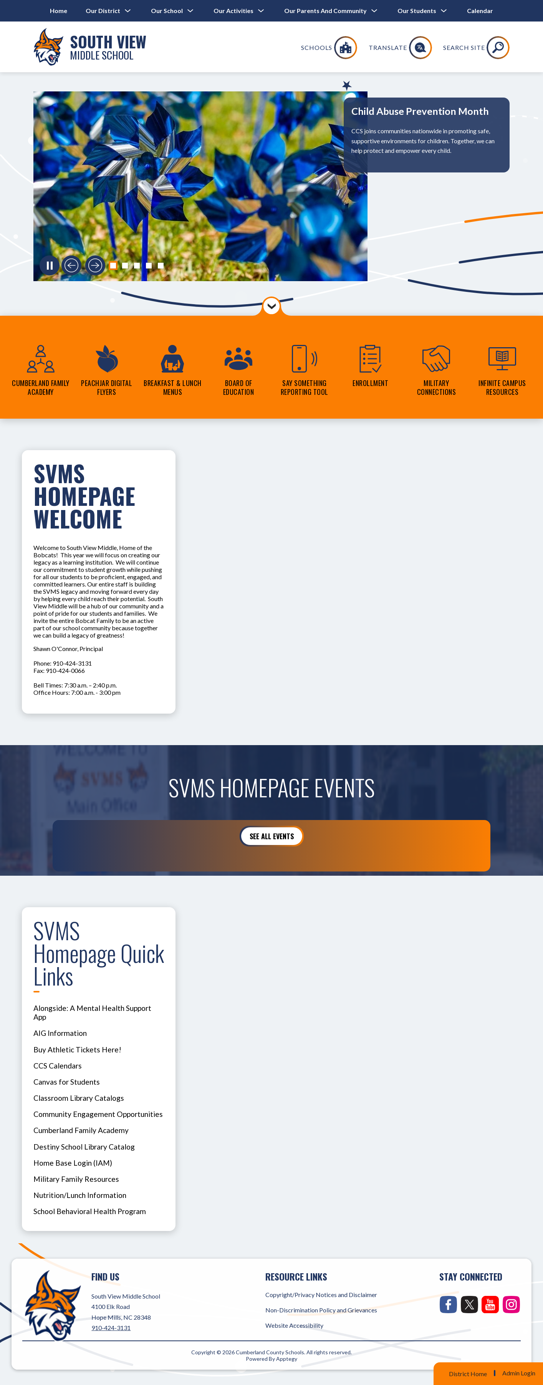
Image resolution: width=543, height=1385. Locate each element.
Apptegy (286, 1358)
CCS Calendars (57, 1065)
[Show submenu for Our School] (167, 10)
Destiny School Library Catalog (84, 1146)
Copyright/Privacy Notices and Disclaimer (321, 1294)
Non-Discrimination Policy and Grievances (321, 1310)
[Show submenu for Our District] (103, 10)
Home (58, 10)
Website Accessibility (294, 1325)
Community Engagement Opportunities (98, 1114)
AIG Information (60, 1033)
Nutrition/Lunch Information (79, 1195)
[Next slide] (95, 265)
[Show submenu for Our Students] (416, 10)
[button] (113, 265)
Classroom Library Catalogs (78, 1097)
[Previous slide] (71, 265)
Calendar (480, 10)
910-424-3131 (111, 1327)
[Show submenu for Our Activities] (233, 10)
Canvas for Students (66, 1081)
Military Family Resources (76, 1179)
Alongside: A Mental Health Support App (92, 1012)
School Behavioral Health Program (89, 1211)
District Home (468, 1373)
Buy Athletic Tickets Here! (77, 1049)
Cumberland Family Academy (81, 1130)
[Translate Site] (451, 47)
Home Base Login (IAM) (72, 1162)
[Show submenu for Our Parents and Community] (325, 10)
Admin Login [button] (518, 1373)
